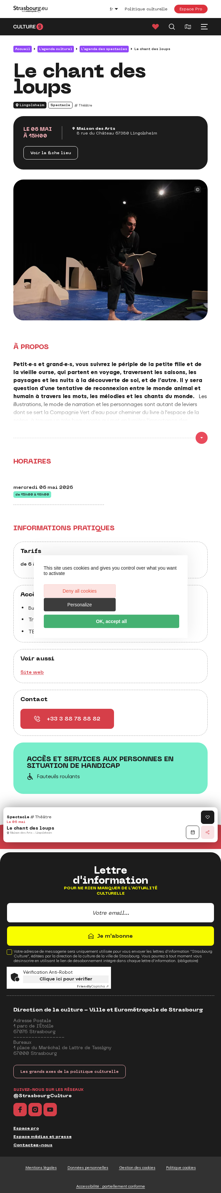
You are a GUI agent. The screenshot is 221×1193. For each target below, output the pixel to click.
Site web (32, 672)
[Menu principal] (204, 26)
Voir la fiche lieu (50, 153)
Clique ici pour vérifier (65, 979)
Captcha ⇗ (93, 986)
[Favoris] (155, 26)
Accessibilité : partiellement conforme (110, 1186)
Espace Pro (191, 8)
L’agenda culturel (55, 49)
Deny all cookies (77, 597)
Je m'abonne (115, 935)
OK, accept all (110, 614)
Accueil (22, 49)
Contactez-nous (32, 1145)
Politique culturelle (146, 9)
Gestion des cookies (137, 1167)
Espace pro (26, 1128)
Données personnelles (88, 1167)
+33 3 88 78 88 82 (67, 718)
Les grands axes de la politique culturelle (69, 1071)
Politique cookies (181, 1167)
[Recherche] (172, 27)
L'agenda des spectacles (104, 49)
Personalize (144, 597)
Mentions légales (41, 1167)
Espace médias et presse (42, 1136)
